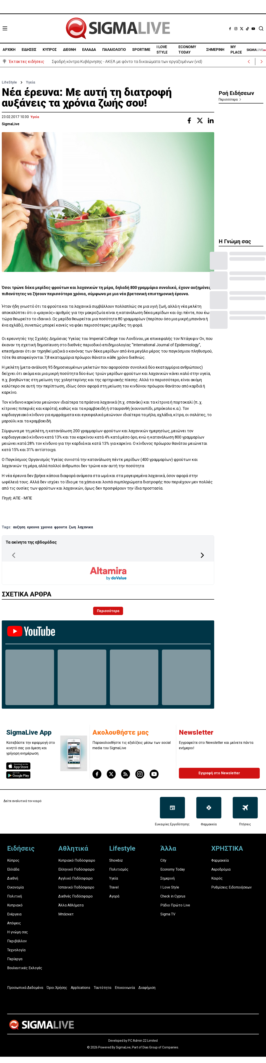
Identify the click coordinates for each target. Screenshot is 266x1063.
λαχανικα (85, 527)
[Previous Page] (13, 555)
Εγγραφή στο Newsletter (219, 773)
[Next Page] (202, 555)
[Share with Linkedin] (210, 120)
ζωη (72, 527)
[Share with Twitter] (199, 120)
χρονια (46, 527)
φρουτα (60, 527)
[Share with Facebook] (189, 120)
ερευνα (33, 527)
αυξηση (19, 527)
